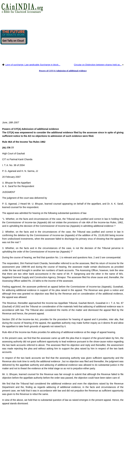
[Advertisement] (76, 37)
